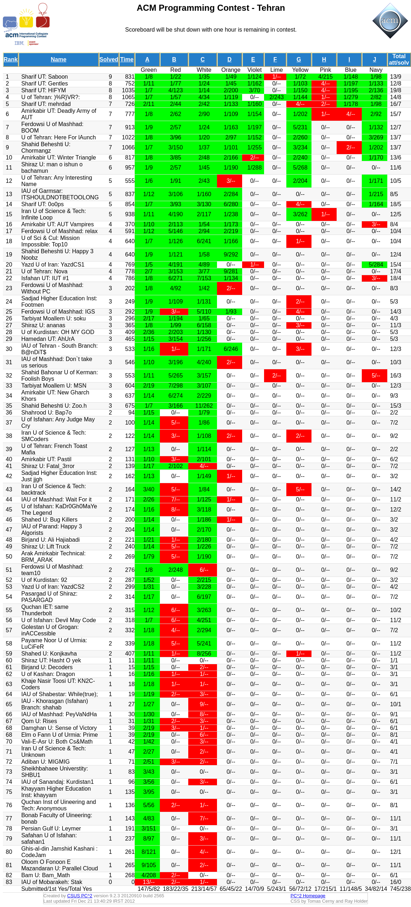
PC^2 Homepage (308, 895)
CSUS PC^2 (79, 895)
